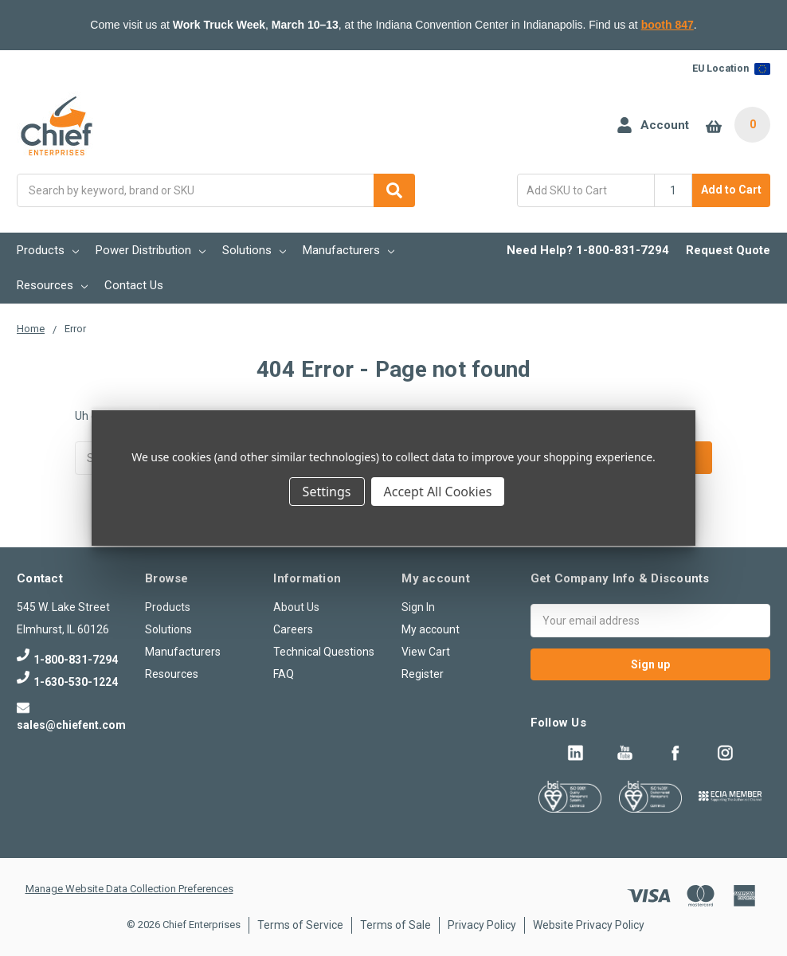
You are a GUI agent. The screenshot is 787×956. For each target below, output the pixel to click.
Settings (327, 491)
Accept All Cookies (438, 491)
